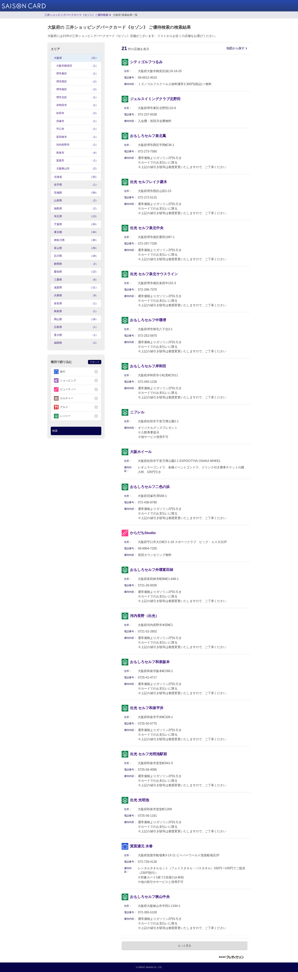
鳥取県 (76, 311)
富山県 (76, 248)
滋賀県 (76, 287)
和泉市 (77, 152)
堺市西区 (77, 81)
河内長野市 (77, 144)
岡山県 (76, 319)
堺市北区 (77, 97)
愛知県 (76, 271)
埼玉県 (76, 216)
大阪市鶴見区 (77, 65)
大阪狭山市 (77, 168)
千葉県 (76, 224)
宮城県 (76, 192)
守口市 (77, 129)
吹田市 (77, 113)
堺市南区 (77, 89)
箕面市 (77, 160)
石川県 (76, 256)
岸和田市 (77, 105)
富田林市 (77, 137)
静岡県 (76, 264)
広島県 (76, 327)
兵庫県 (76, 295)
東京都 (76, 232)
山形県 (76, 200)
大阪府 (76, 58)
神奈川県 (76, 240)
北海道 (76, 177)
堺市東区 (77, 73)
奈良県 (76, 303)
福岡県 (76, 342)
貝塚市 (77, 121)
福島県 (76, 208)
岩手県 (76, 184)
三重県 (76, 279)
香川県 (76, 335)
